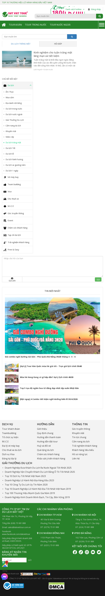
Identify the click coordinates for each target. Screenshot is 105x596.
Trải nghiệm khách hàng (16, 242)
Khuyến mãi (11, 131)
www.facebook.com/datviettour (16, 534)
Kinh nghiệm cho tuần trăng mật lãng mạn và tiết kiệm (53, 54)
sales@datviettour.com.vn (19, 527)
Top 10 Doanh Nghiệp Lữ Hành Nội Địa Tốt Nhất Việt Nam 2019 (38, 488)
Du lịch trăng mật (20, 43)
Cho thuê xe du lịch (11, 450)
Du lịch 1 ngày (12, 170)
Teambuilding (9, 433)
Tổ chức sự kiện (10, 437)
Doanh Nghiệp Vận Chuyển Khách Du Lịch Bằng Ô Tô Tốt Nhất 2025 (40, 471)
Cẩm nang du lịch (13, 125)
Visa (7, 191)
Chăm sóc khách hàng (15, 227)
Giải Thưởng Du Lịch (15, 120)
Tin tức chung (79, 437)
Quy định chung (45, 433)
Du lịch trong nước (14, 108)
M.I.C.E (9, 206)
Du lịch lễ (10, 153)
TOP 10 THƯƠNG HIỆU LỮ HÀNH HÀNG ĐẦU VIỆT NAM (27, 2)
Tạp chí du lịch (12, 235)
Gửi (98, 279)
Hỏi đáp (58, 43)
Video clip (10, 137)
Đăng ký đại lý (9, 458)
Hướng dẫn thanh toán (49, 437)
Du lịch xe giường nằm (16, 165)
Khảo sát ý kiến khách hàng (51, 458)
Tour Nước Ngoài (60, 24)
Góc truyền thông (14, 213)
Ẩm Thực (10, 91)
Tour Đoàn (15, 24)
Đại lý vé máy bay (11, 445)
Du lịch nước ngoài (14, 114)
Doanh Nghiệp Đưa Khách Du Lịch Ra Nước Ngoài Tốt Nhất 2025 (38, 467)
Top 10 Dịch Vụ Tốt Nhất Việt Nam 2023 (25, 476)
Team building (12, 184)
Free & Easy (11, 249)
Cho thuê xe (11, 198)
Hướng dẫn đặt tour (47, 441)
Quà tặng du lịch (45, 450)
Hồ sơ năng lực (80, 454)
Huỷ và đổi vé (44, 445)
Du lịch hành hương (14, 159)
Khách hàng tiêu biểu (83, 450)
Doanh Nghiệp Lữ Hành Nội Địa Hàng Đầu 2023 (29, 480)
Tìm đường (5, 566)
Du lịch (17, 85)
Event (8, 220)
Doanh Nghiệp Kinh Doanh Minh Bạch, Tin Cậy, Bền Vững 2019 (37, 497)
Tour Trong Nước (35, 24)
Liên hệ (76, 458)
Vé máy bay (11, 177)
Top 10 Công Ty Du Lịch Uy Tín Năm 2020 (26, 484)
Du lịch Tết (10, 148)
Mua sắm (10, 97)
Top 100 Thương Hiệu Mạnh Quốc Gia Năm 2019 (30, 493)
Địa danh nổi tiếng (14, 103)
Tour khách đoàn (11, 428)
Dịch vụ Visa (8, 454)
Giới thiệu (42, 428)
